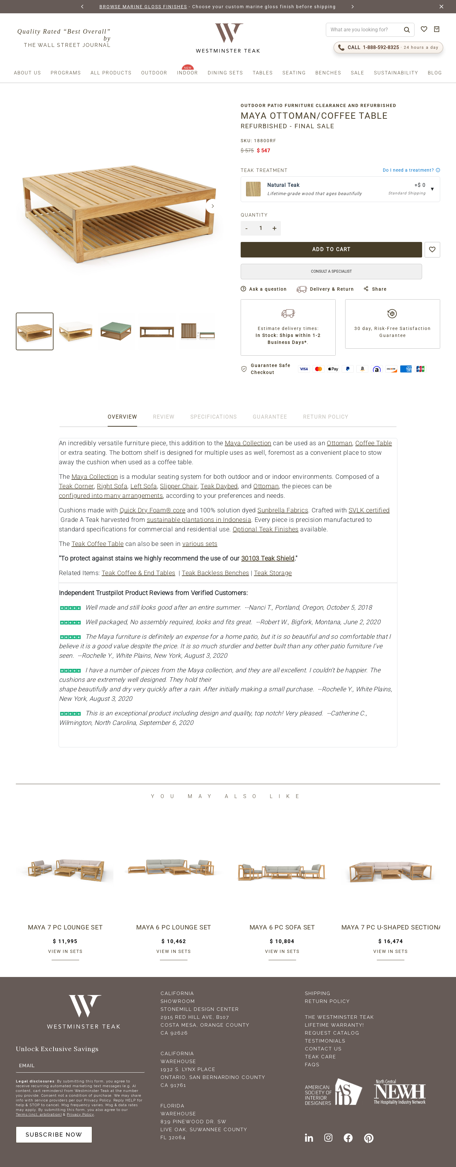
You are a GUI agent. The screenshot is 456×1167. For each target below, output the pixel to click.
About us (27, 73)
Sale (357, 73)
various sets (200, 544)
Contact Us (323, 1049)
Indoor (187, 73)
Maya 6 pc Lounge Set (173, 927)
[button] (82, 6)
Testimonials (325, 1041)
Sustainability (396, 73)
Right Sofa (112, 486)
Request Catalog (332, 1033)
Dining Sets (225, 73)
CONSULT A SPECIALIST (331, 271)
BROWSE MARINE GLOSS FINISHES (143, 6)
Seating (294, 73)
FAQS (312, 1065)
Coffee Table (373, 443)
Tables (263, 73)
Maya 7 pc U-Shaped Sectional (390, 927)
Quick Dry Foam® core (153, 510)
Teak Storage (273, 573)
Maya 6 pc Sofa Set (282, 927)
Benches (328, 73)
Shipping (318, 993)
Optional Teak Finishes (266, 529)
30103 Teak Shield (267, 558)
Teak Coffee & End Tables (138, 573)
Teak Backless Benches (215, 573)
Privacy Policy (80, 1115)
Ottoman (339, 443)
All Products (111, 73)
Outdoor (154, 73)
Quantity (254, 215)
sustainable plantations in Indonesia (199, 519)
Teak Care (320, 1057)
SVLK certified (369, 510)
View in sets (65, 951)
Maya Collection (248, 443)
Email (27, 1066)
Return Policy (327, 1001)
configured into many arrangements (111, 495)
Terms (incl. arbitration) (39, 1115)
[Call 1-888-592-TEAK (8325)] (388, 47)
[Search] (407, 30)
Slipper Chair (178, 486)
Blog (435, 73)
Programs (66, 73)
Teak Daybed (219, 486)
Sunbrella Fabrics (282, 510)
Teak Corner (76, 486)
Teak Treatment (264, 170)
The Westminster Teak (339, 1017)
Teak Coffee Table (98, 544)
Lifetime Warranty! (334, 1025)
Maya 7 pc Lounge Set (65, 927)
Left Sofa (143, 486)
